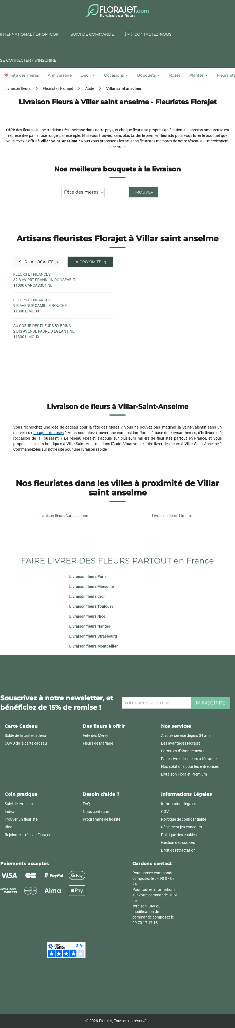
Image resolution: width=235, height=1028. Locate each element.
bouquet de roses (48, 432)
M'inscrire (211, 703)
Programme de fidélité (101, 819)
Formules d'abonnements (182, 751)
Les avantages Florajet (180, 743)
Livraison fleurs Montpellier (93, 646)
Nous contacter (96, 811)
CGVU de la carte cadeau (26, 743)
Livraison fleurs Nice (87, 616)
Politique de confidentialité (183, 819)
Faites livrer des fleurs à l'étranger (189, 758)
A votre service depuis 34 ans (185, 735)
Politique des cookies (179, 835)
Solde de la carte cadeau (25, 735)
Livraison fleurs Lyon (87, 596)
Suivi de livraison (19, 804)
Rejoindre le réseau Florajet (27, 835)
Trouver (143, 192)
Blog (8, 827)
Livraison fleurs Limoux (172, 515)
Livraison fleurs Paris (87, 576)
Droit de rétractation (178, 850)
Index (9, 811)
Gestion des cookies (178, 842)
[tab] (23, 75)
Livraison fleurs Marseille (91, 586)
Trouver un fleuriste (21, 819)
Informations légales (178, 804)
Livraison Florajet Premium (184, 774)
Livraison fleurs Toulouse (91, 606)
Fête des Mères (95, 735)
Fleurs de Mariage (98, 743)
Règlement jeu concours (181, 827)
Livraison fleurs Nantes (89, 626)
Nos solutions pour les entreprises (190, 766)
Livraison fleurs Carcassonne (63, 515)
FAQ (86, 804)
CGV (165, 811)
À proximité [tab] (90, 261)
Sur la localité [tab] (38, 261)
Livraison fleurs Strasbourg (93, 636)
